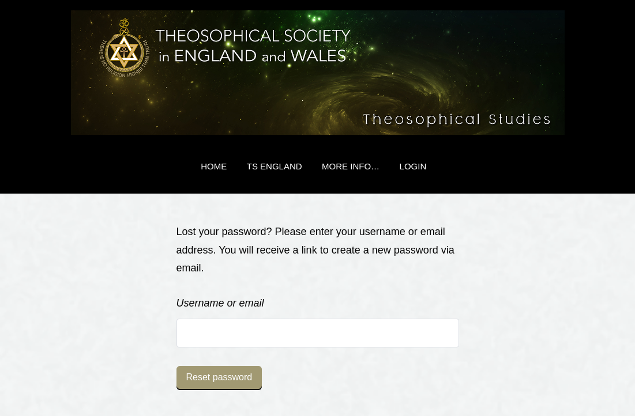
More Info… (351, 166)
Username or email (220, 303)
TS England (274, 166)
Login (413, 166)
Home (214, 166)
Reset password (219, 377)
